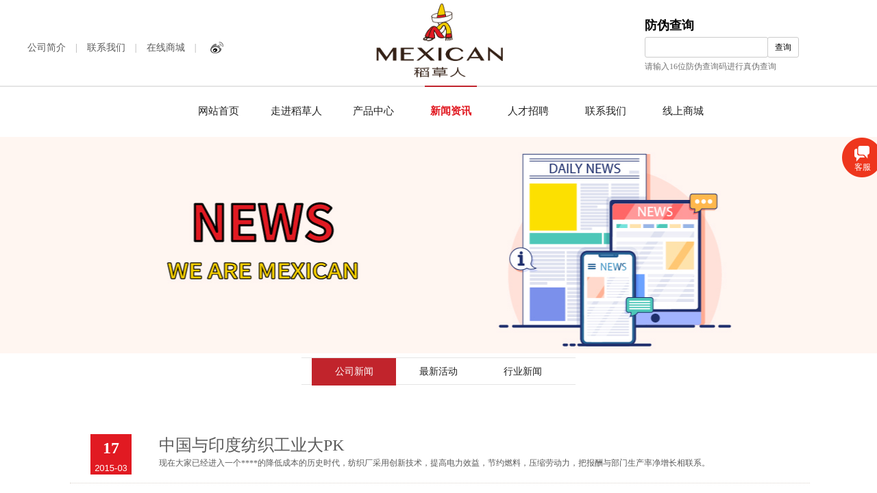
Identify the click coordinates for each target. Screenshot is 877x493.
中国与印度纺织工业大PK (252, 445)
